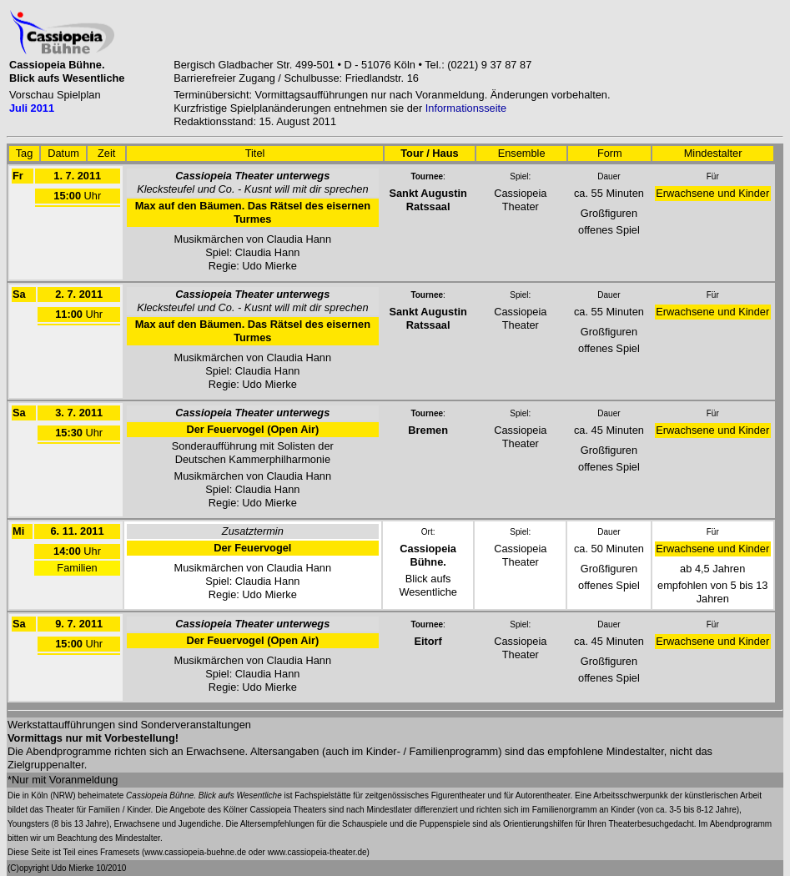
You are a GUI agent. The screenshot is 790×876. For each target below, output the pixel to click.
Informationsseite (465, 108)
